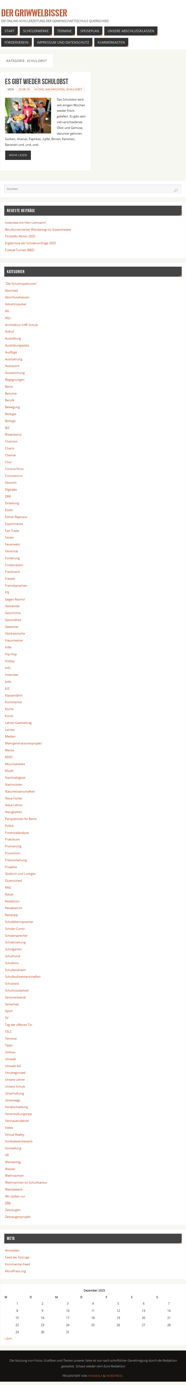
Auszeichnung (15, 373)
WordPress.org (15, 1271)
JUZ (7, 688)
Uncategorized (15, 1072)
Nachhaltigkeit (15, 777)
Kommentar (13, 702)
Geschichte (12, 613)
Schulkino (12, 963)
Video (9, 1127)
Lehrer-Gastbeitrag (18, 723)
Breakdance (13, 434)
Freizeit (10, 578)
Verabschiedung (16, 1107)
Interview (11, 674)
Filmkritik (11, 551)
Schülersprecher (16, 935)
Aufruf (9, 331)
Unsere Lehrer (15, 1079)
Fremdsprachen (16, 585)
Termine (11, 1038)
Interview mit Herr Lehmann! (25, 222)
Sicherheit (12, 1004)
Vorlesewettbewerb (19, 1141)
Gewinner (12, 627)
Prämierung (13, 846)
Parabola (95, 1376)
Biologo (10, 421)
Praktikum (12, 839)
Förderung (12, 558)
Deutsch (11, 482)
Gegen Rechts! (15, 599)
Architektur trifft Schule (21, 325)
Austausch (12, 366)
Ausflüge (11, 352)
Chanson (11, 441)
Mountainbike (15, 764)
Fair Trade (12, 531)
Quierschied (13, 880)
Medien (10, 736)
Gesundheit (13, 620)
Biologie (10, 414)
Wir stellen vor (15, 1196)
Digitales (11, 489)
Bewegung (12, 407)
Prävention (12, 853)
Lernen (10, 730)
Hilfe (8, 647)
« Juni (8, 1338)
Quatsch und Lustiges (20, 873)
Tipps (9, 1045)
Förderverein (14, 565)
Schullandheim (15, 970)
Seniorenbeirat (15, 997)
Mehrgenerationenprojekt (23, 743)
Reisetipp (11, 915)
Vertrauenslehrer (17, 1121)
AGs (7, 318)
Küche (39, 89)
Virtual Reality (14, 1134)
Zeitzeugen (12, 1210)
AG (7, 311)
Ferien (9, 537)
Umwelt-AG (13, 1066)
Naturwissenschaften (20, 791)
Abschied (11, 290)
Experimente (14, 524)
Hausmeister (14, 640)
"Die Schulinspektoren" (21, 283)
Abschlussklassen (17, 297)
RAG (8, 887)
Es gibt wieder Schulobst (36, 81)
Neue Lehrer (14, 805)
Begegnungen (14, 379)
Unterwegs (12, 1100)
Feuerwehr (12, 544)
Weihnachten (14, 1175)
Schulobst (74, 89)
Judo (8, 681)
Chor (8, 462)
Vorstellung (13, 1148)
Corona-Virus (14, 469)
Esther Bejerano (16, 517)
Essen (9, 510)
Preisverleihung (16, 860)
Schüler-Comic (15, 929)
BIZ (7, 428)
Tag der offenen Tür (18, 1025)
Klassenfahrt (14, 695)
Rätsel (9, 894)
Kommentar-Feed (17, 1264)
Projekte (11, 867)
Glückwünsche (15, 633)
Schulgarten (13, 949)
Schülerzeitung (15, 942)
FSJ (7, 592)
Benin (9, 386)
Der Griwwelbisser (34, 13)
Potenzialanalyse (17, 832)
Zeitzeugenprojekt (18, 1217)
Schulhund (12, 956)
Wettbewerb (14, 1189)
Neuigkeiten (13, 812)
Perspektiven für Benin (21, 819)
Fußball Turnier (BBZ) (19, 250)
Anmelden (12, 1250)
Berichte (11, 393)
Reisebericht (13, 908)
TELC (8, 1031)
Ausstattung (13, 359)
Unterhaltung (14, 1093)
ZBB (7, 1203)
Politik (9, 826)
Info (8, 668)
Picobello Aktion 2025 (20, 236)
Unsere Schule (15, 1086)
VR (7, 1155)
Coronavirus (13, 476)
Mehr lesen (18, 155)
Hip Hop (11, 654)
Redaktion (12, 901)
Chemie (10, 455)
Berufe (9, 400)
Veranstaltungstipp (18, 1114)
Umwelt (10, 1059)
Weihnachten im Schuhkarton (26, 1182)
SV (7, 1018)
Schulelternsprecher (19, 922)
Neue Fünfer (13, 798)
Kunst (9, 716)
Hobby (10, 661)
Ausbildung (13, 338)
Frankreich (12, 572)
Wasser (10, 1169)
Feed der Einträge (17, 1257)
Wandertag (13, 1162)
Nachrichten (55, 89)
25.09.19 (24, 89)
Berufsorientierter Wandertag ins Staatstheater (38, 229)
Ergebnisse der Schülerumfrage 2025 (30, 243)
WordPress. (115, 1376)
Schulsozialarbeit (17, 990)
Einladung (12, 503)
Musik (9, 771)
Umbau (10, 1052)
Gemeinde (12, 606)
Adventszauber (15, 304)
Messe (9, 750)
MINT (9, 757)
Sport (9, 1011)
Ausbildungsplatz (17, 345)
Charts (9, 448)
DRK (8, 496)
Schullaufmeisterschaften (23, 976)
